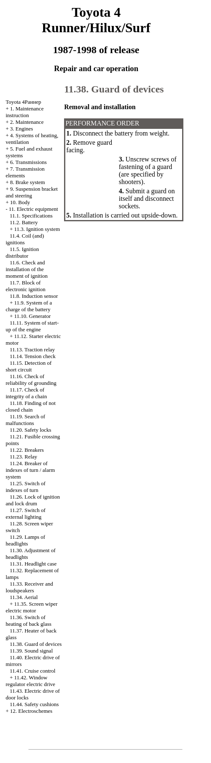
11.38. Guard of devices (36, 644)
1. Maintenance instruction (24, 111)
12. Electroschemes (31, 711)
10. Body (20, 202)
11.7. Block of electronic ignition (25, 285)
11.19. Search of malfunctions (25, 419)
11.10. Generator (32, 316)
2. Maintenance (27, 122)
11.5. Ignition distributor (22, 252)
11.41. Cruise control (32, 671)
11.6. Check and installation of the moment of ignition (26, 269)
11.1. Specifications (31, 216)
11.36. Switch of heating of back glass (28, 620)
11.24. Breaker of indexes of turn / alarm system (30, 470)
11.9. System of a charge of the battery (28, 306)
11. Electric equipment (33, 209)
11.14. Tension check (33, 356)
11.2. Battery (24, 222)
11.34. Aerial (24, 597)
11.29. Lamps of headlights (25, 540)
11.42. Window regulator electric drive (30, 680)
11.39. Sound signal (31, 651)
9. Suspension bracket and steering (31, 192)
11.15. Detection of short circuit (28, 366)
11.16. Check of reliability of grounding (30, 379)
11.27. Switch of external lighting (25, 513)
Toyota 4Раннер (23, 102)
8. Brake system (27, 182)
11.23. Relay (23, 456)
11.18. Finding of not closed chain (30, 406)
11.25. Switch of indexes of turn (25, 486)
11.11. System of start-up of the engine (32, 326)
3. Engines (21, 128)
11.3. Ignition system (37, 229)
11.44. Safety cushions (34, 704)
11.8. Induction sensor (34, 296)
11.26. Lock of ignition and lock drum (32, 500)
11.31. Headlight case (33, 564)
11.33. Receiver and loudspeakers (29, 587)
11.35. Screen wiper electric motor (31, 607)
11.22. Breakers (27, 450)
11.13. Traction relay (32, 349)
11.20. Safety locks (30, 430)
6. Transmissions (28, 162)
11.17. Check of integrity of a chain (26, 393)
